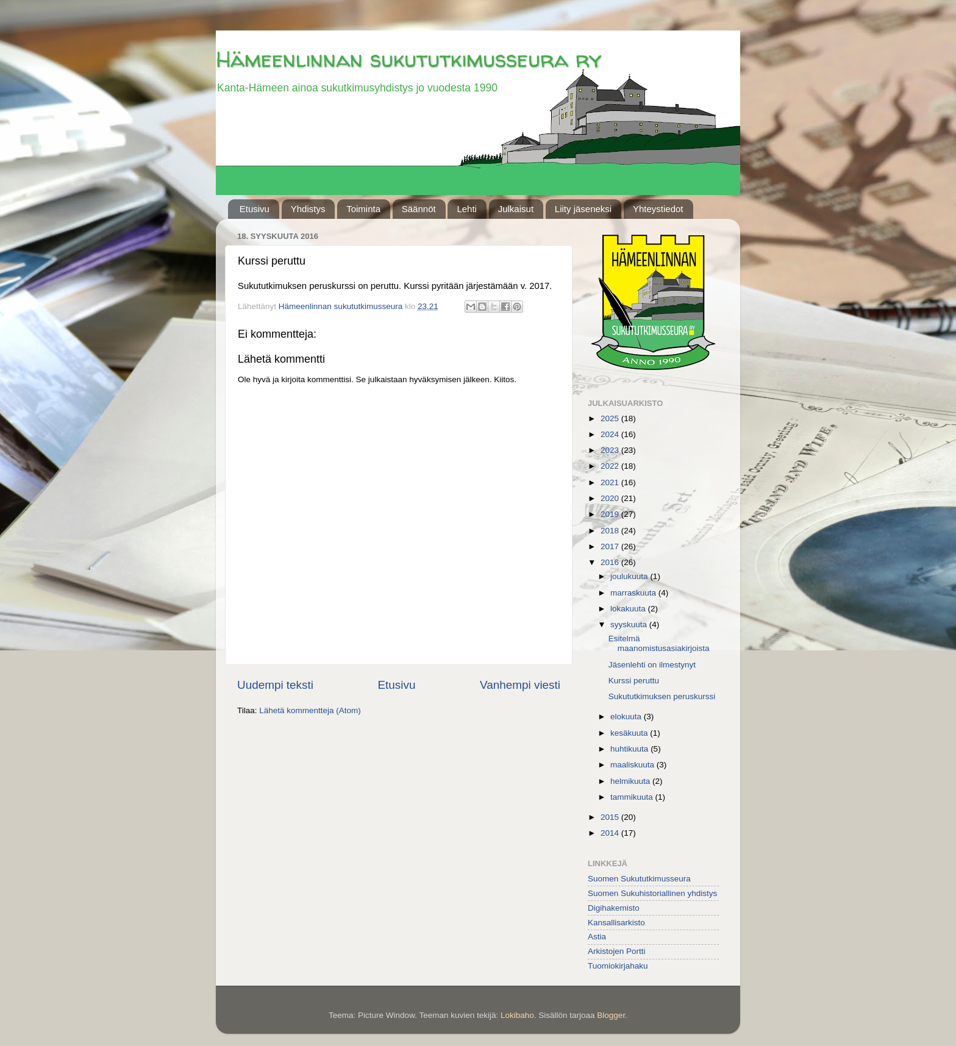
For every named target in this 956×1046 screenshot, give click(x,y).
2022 (611, 466)
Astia (597, 936)
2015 (611, 817)
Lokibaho (517, 1015)
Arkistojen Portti (617, 951)
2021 (611, 482)
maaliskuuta (633, 764)
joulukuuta (630, 576)
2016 (611, 562)
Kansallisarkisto (616, 922)
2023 (611, 450)
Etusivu (254, 209)
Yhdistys (308, 209)
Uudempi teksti (275, 684)
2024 (611, 434)
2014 (611, 833)
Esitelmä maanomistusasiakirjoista (659, 643)
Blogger (611, 1015)
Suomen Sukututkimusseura (639, 878)
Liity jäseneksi (583, 209)
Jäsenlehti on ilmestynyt (652, 664)
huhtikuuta (630, 748)
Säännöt (419, 209)
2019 (611, 514)
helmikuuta (631, 781)
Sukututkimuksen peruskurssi (662, 696)
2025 (611, 418)
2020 (611, 498)
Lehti (467, 209)
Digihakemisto (614, 908)
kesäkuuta (630, 733)
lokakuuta (629, 608)
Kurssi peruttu (633, 680)
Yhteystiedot (658, 209)
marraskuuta (634, 592)
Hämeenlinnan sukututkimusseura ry (408, 59)
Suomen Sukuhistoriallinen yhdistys (652, 893)
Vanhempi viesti (520, 684)
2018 (611, 530)
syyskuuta (629, 624)
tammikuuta (632, 797)
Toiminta (363, 209)
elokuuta (627, 716)
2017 (611, 546)
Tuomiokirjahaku (618, 965)
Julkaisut (515, 209)
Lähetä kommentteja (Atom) (310, 710)
